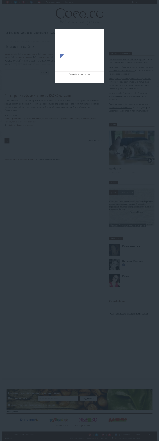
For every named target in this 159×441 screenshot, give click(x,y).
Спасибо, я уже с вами (79, 74)
